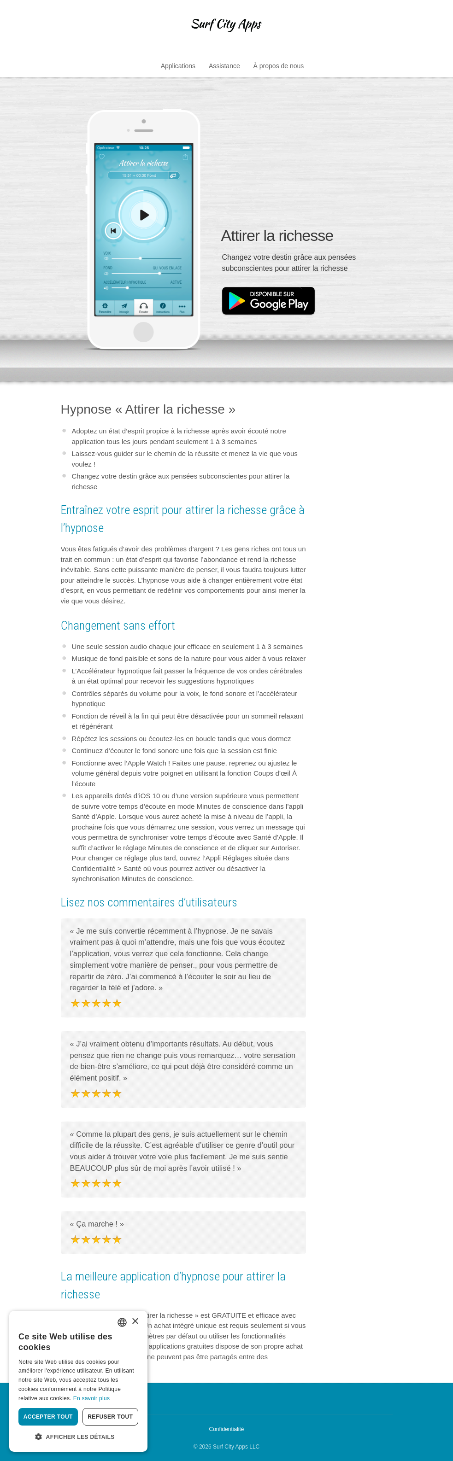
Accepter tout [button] (48, 1417)
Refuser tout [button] (110, 1417)
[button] (78, 1437)
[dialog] (78, 1381)
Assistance (224, 66)
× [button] (134, 1321)
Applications (178, 66)
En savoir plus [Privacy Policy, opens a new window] (91, 1398)
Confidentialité (226, 1429)
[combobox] (122, 1322)
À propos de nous (278, 66)
